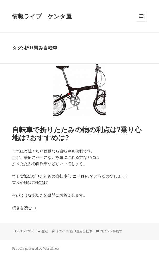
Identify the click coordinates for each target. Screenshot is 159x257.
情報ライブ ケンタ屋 (42, 16)
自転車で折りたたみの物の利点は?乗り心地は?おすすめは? (76, 133)
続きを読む (24, 207)
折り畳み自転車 (81, 231)
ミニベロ (62, 231)
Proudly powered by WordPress (35, 248)
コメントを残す (111, 231)
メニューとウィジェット (141, 21)
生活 (45, 231)
